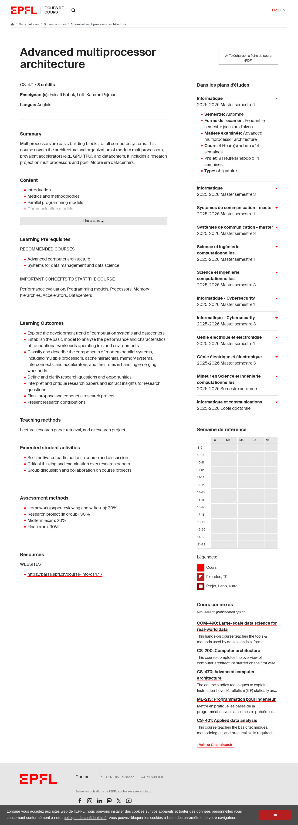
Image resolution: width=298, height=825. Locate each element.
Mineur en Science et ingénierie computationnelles (235, 382)
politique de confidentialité (85, 818)
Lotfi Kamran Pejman (96, 95)
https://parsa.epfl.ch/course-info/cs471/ (64, 574)
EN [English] (282, 10)
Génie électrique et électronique (235, 341)
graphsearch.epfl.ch (230, 612)
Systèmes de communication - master (235, 211)
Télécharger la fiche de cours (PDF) (248, 58)
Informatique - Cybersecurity (235, 301)
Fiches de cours (54, 10)
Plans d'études (29, 24)
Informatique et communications (235, 405)
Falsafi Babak (62, 95)
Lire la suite (93, 221)
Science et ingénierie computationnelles (235, 253)
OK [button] (275, 815)
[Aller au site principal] (12, 24)
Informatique (235, 102)
